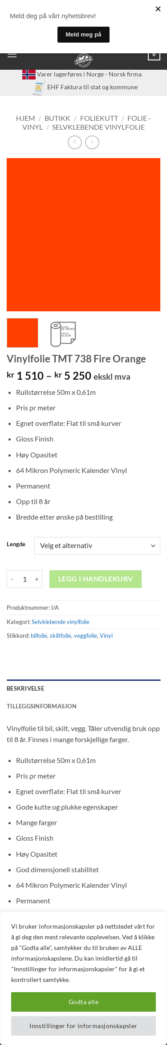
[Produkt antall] (24, 579)
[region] (83, 978)
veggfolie (85, 635)
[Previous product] (92, 142)
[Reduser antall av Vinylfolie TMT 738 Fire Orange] (12, 579)
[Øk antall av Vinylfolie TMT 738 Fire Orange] (37, 579)
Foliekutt (99, 118)
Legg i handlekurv (95, 579)
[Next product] (74, 142)
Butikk (57, 118)
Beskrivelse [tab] (25, 688)
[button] (12, 54)
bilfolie (39, 635)
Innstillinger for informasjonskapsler (83, 1025)
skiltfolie (60, 635)
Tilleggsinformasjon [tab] (42, 706)
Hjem (25, 118)
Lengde (16, 544)
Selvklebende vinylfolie (98, 127)
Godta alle (83, 1001)
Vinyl (106, 635)
